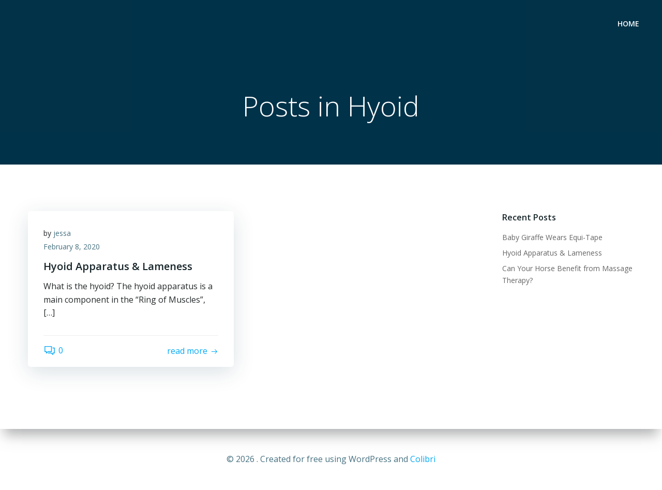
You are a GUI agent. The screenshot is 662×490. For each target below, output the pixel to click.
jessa (62, 233)
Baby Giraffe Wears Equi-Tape (552, 237)
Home (628, 23)
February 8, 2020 (71, 246)
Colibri (422, 459)
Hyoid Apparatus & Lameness (552, 253)
